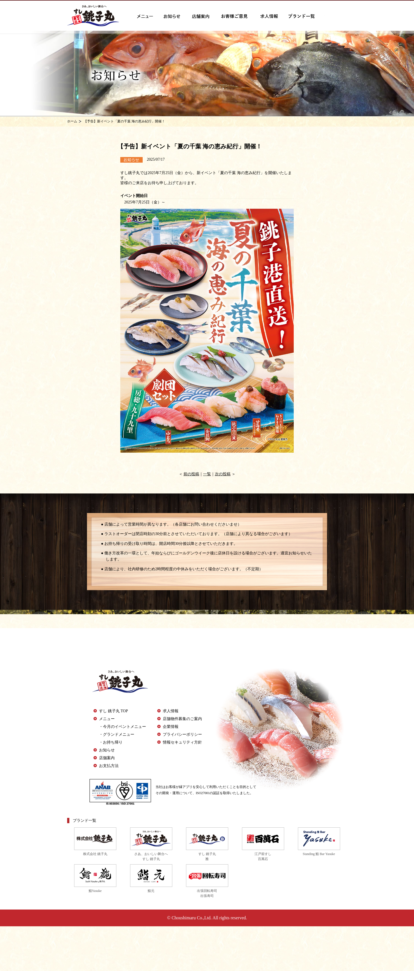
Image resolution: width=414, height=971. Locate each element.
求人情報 (170, 711)
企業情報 (170, 727)
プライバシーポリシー (182, 734)
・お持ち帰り (111, 742)
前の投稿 (191, 474)
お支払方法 (109, 766)
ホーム (72, 121)
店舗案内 (107, 758)
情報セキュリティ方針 (182, 742)
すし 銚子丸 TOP (113, 711)
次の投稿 (222, 474)
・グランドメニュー (116, 734)
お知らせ (107, 750)
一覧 (207, 474)
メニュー (107, 719)
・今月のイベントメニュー (122, 727)
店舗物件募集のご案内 (182, 719)
